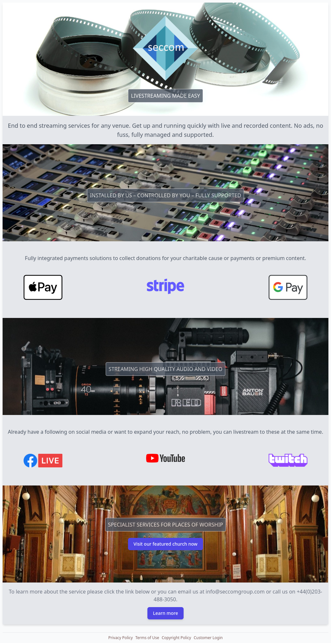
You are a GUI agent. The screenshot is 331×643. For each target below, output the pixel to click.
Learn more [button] (165, 613)
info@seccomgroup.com (235, 591)
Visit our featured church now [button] (165, 544)
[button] (120, 637)
